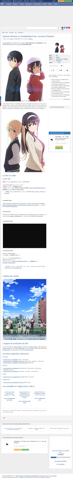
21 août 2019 (39, 216)
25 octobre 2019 (17, 268)
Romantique (58, 60)
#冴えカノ (43, 188)
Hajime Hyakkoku (29, 349)
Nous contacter (53, 475)
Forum (56, 4)
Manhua (50, 4)
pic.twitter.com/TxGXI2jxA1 (32, 205)
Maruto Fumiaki (33, 346)
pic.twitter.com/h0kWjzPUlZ (15, 216)
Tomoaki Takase (6, 348)
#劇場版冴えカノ (7, 189)
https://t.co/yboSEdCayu (35, 188)
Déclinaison (30, 38)
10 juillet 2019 (14, 206)
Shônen (57, 57)
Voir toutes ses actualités (61, 461)
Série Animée (28, 4)
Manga (22, 4)
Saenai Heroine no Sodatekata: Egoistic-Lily (13, 361)
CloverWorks (22, 348)
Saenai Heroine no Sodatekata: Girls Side (13, 382)
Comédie (65, 59)
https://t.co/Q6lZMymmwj (18, 261)
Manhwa (45, 4)
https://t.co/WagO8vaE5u (20, 205)
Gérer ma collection (18, 1)
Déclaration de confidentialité (31, 475)
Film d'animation (37, 4)
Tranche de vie (59, 59)
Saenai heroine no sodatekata (10, 359)
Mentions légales (19, 475)
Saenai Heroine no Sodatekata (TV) (11, 368)
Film (57, 55)
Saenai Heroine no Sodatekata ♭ (11, 371)
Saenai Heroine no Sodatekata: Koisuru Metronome (15, 362)
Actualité (9, 4)
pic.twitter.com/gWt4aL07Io (9, 262)
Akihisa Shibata (17, 346)
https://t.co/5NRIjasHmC (8, 205)
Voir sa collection (61, 464)
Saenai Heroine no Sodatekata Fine (11, 377)
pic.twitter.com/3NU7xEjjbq (17, 189)
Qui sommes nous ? (43, 475)
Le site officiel (6, 43)
